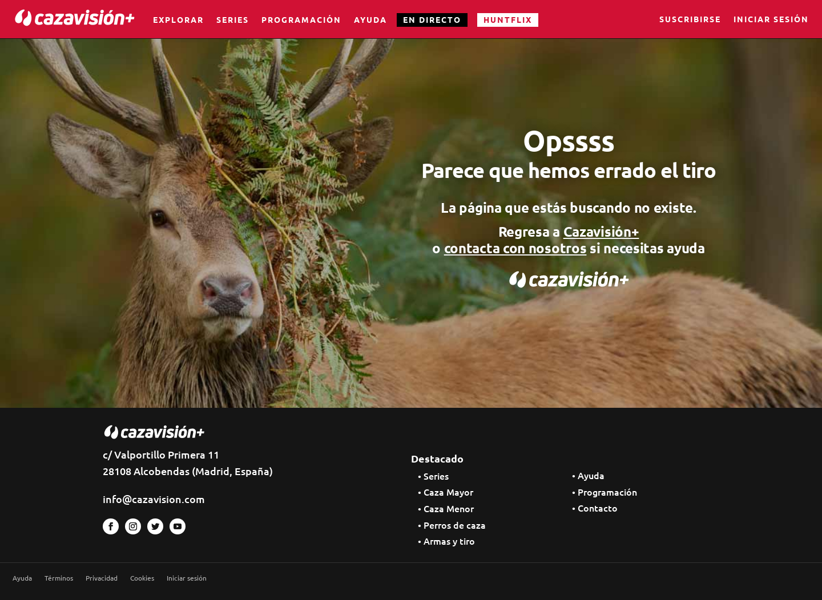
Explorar (178, 19)
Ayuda (370, 19)
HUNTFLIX (507, 19)
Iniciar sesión (771, 20)
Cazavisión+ (601, 231)
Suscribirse (690, 20)
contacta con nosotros (515, 248)
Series (232, 19)
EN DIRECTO (432, 19)
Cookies (142, 578)
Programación (301, 19)
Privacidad (102, 578)
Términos (59, 578)
